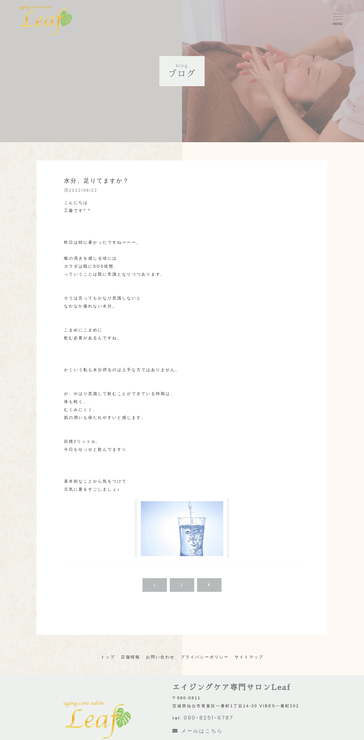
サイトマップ (249, 657)
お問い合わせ (160, 657)
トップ (108, 657)
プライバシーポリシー (205, 657)
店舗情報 (130, 657)
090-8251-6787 (208, 717)
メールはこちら (197, 730)
